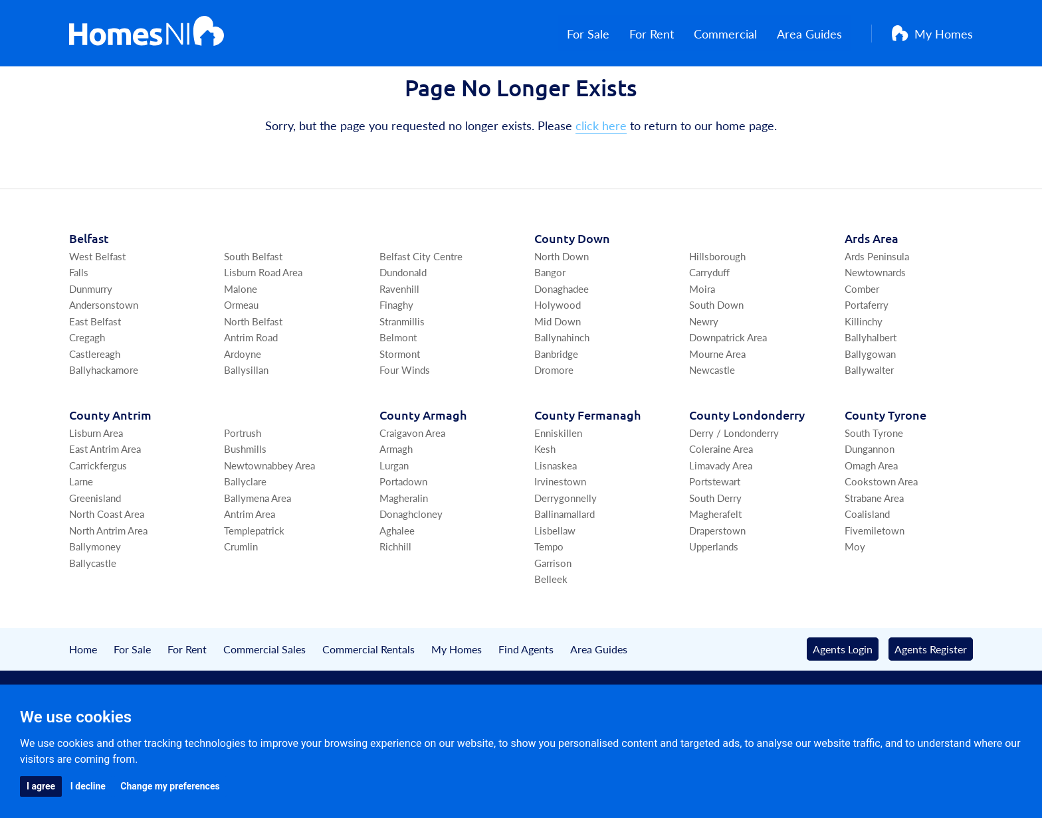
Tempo (549, 592)
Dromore (553, 415)
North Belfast (253, 366)
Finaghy (396, 350)
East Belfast (95, 366)
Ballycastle (92, 608)
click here (601, 171)
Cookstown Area (881, 527)
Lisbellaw (554, 575)
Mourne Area (717, 399)
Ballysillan (246, 415)
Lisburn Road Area (263, 318)
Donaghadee (561, 334)
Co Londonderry (747, 459)
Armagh (396, 494)
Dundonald (403, 318)
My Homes (932, 33)
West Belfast (97, 301)
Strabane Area (874, 543)
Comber (862, 334)
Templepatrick (254, 575)
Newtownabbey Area (269, 510)
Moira (702, 334)
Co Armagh (423, 459)
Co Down (572, 283)
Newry (703, 366)
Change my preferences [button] (169, 786)
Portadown (403, 527)
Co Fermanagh (587, 459)
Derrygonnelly (565, 543)
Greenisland (95, 543)
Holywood (557, 350)
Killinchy (864, 366)
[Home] (146, 33)
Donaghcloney (411, 559)
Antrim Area (249, 559)
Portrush (242, 478)
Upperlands (713, 592)
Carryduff (709, 318)
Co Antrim (110, 459)
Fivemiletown (874, 575)
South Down (716, 350)
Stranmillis (402, 366)
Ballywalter (869, 415)
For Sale (597, 33)
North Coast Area (106, 559)
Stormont (399, 399)
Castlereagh (94, 399)
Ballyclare (245, 527)
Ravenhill (399, 334)
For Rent (661, 33)
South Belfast (253, 301)
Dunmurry (90, 334)
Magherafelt (715, 559)
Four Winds (404, 415)
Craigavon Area (412, 478)
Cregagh (87, 383)
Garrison (553, 608)
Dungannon (869, 494)
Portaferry (866, 350)
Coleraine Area (721, 494)
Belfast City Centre (421, 301)
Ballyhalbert (870, 383)
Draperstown (717, 575)
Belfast (89, 283)
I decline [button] (88, 786)
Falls (78, 318)
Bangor (550, 318)
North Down (561, 301)
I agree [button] (41, 786)
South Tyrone (874, 478)
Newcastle (712, 415)
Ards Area (871, 283)
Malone (240, 334)
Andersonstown (103, 350)
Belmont (398, 383)
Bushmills (245, 494)
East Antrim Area (105, 494)
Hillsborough (717, 301)
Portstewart (714, 527)
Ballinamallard (564, 559)
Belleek (551, 624)
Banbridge (556, 399)
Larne (81, 527)
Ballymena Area (257, 543)
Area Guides (818, 33)
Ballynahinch (561, 383)
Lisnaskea (555, 510)
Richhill (395, 592)
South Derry (715, 543)
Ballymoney (95, 592)
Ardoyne (242, 399)
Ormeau (241, 350)
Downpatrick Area (728, 383)
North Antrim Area (108, 575)
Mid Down (557, 366)
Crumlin (241, 592)
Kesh (545, 494)
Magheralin (403, 543)
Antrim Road (251, 383)
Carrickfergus (98, 510)
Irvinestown (560, 527)
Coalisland (867, 559)
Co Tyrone (885, 459)
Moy (855, 592)
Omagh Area (871, 510)
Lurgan (394, 510)
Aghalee (397, 575)
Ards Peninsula (877, 301)
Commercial (734, 33)
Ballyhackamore (103, 415)
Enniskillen (558, 478)
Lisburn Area (96, 478)
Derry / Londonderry (734, 478)
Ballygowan (870, 399)
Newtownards (875, 318)
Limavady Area (720, 510)
